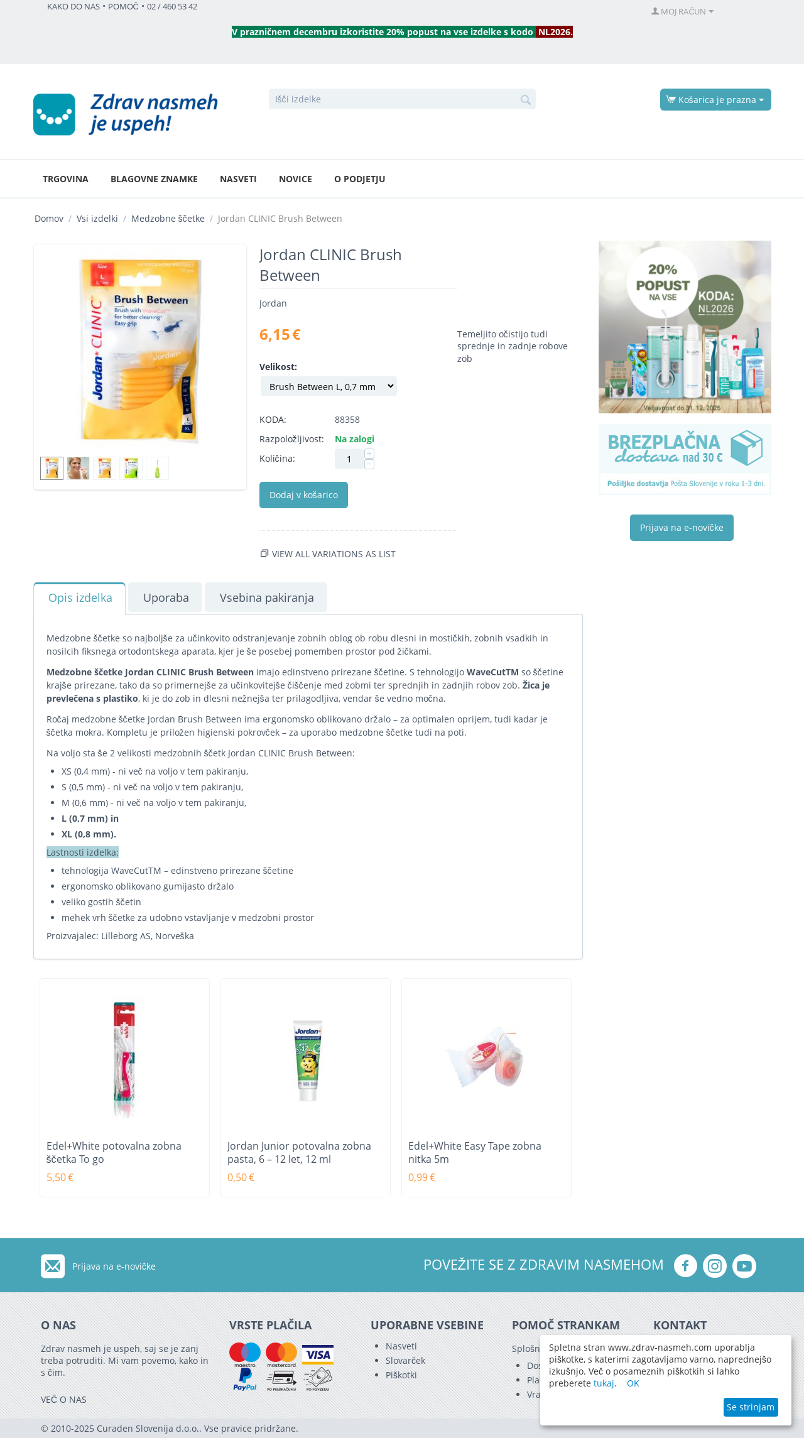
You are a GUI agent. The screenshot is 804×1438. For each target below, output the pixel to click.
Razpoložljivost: (291, 439)
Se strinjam (750, 1407)
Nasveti (238, 179)
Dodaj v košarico (303, 495)
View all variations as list (334, 554)
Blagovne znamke (154, 179)
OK (633, 1383)
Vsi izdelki (97, 218)
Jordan (273, 303)
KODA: (272, 419)
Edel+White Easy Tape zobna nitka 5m (474, 1153)
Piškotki (401, 1375)
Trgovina (66, 179)
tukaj (604, 1383)
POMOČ (123, 6)
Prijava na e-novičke (682, 527)
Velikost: (278, 367)
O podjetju (360, 179)
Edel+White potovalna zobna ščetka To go (114, 1153)
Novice (295, 179)
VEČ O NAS (64, 1399)
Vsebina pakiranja (267, 597)
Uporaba (166, 597)
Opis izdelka (80, 597)
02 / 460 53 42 (172, 6)
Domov (49, 218)
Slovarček (405, 1360)
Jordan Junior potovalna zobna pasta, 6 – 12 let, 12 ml (299, 1153)
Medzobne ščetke (168, 218)
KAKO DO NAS (73, 6)
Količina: (277, 458)
